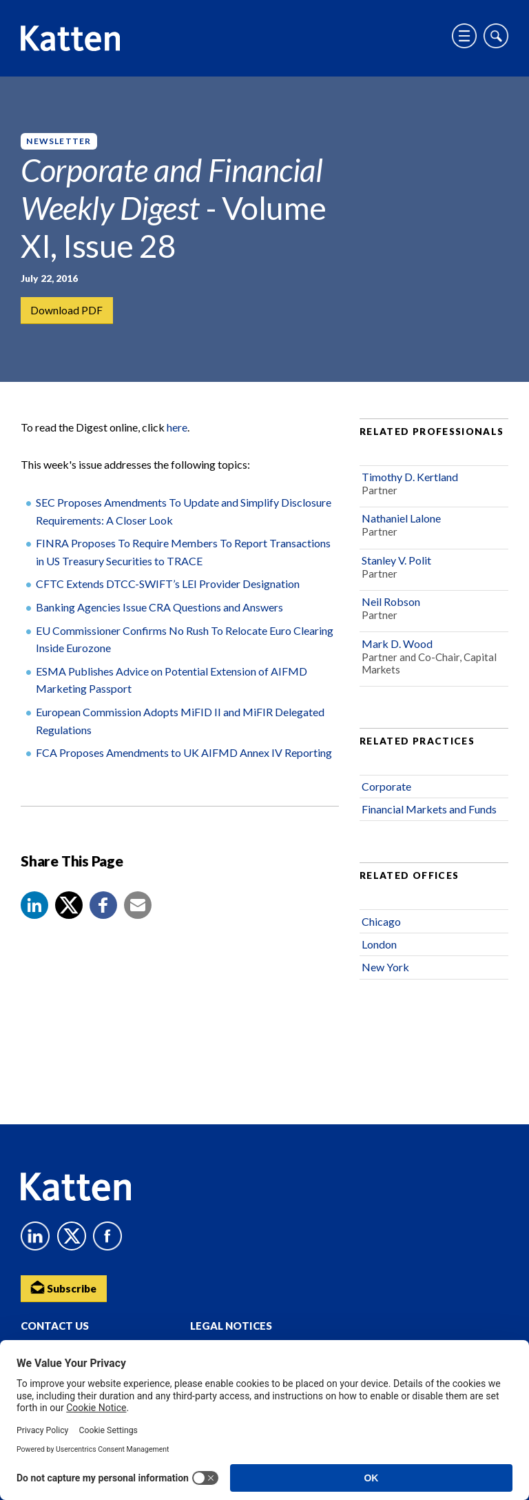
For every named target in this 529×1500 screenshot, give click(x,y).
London (379, 950)
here (177, 433)
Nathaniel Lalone (401, 524)
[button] (34, 911)
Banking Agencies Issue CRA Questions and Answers (159, 613)
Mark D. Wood (397, 649)
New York (385, 973)
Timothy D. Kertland (410, 482)
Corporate (386, 792)
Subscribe (65, 1286)
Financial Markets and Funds (429, 815)
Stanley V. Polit (396, 566)
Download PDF (67, 310)
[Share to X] (69, 911)
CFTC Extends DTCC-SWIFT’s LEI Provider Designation (168, 590)
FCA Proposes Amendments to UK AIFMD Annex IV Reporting (184, 758)
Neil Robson (391, 607)
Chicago (381, 927)
